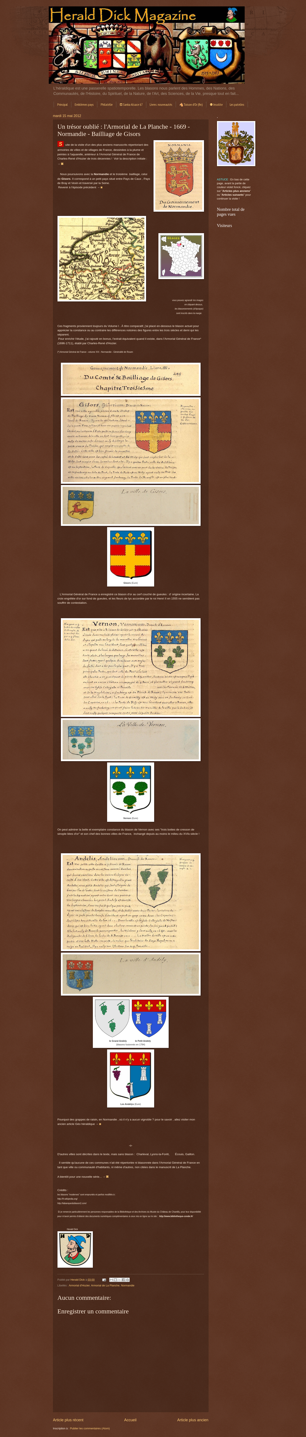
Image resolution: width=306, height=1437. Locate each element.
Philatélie (107, 104)
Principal (62, 104)
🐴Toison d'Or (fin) (191, 104)
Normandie (127, 1285)
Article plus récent (68, 1420)
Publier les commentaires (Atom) (90, 1428)
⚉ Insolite (216, 104)
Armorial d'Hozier (79, 1285)
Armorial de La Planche (105, 1285)
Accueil (130, 1420)
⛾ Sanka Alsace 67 (131, 104)
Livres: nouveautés (161, 104)
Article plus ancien (192, 1420)
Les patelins (237, 104)
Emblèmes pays (84, 104)
